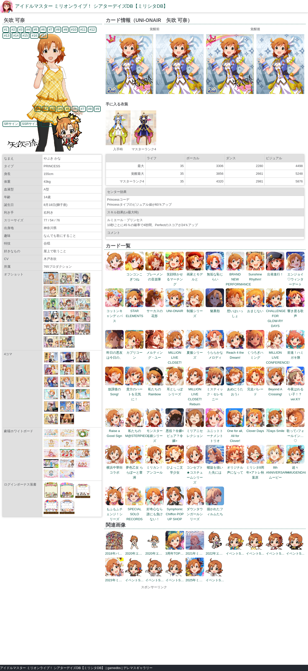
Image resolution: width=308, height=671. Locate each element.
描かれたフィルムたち (215, 509)
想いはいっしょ (235, 311)
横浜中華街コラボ (114, 467)
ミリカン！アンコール (154, 467)
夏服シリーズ (195, 352)
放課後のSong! (114, 389)
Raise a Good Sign (114, 431)
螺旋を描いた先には (215, 467)
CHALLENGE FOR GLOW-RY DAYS (276, 316)
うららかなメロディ (215, 352)
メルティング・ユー (154, 352)
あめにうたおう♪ (235, 389)
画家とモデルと (195, 274)
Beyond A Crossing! (275, 389)
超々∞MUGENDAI (296, 467)
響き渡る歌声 (295, 311)
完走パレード (255, 389)
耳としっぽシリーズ (174, 389)
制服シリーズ (195, 311)
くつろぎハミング (255, 352)
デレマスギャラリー (138, 668)
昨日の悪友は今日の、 (114, 352)
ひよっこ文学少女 (174, 467)
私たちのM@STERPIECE (137, 431)
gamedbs (114, 668)
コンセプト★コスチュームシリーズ (195, 472)
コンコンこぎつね (134, 274)
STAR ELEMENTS (134, 311)
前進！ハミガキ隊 (295, 352)
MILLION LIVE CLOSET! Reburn (195, 394)
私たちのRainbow (154, 389)
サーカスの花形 (154, 311)
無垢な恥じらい (215, 274)
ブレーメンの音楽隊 (154, 274)
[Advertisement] (154, 625)
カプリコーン (134, 352)
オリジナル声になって (235, 467)
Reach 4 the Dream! (235, 352)
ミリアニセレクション (195, 431)
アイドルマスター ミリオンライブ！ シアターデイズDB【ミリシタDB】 (91, 6)
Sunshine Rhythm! (255, 274)
